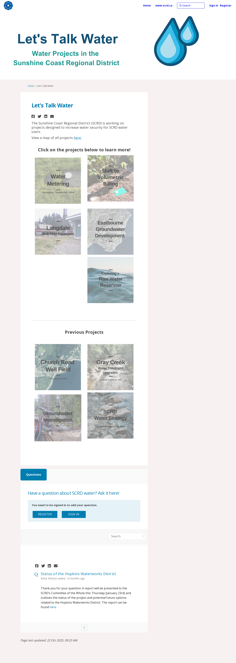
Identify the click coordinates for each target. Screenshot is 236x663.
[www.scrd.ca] (164, 5)
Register (225, 5)
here (77, 137)
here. (53, 607)
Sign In (73, 514)
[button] (34, 116)
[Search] (191, 5)
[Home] (147, 5)
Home (31, 85)
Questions (33, 475)
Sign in (213, 5)
